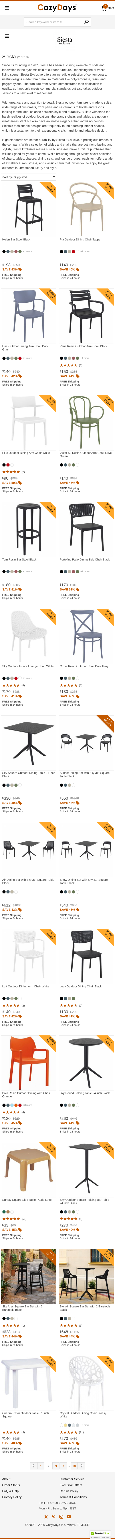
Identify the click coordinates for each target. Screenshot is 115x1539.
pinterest (53, 1516)
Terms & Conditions (73, 1497)
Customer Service (72, 1479)
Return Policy (69, 1491)
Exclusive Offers (71, 1485)
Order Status (11, 1485)
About (6, 1479)
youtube (68, 1516)
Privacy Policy (12, 1497)
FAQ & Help (10, 1491)
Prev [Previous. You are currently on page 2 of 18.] (33, 1465)
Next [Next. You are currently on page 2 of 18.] (81, 1465)
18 (74, 1466)
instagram (61, 1516)
